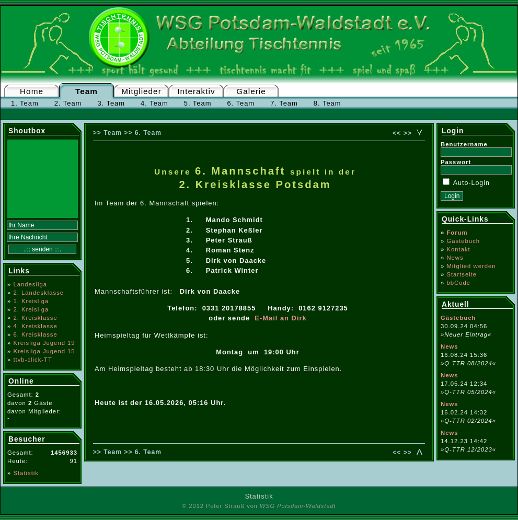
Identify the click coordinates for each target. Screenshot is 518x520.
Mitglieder (141, 91)
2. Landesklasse (38, 293)
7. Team (284, 103)
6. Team (241, 103)
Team (86, 91)
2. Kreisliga (31, 309)
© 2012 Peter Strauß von (259, 506)
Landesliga (30, 284)
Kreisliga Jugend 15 (44, 351)
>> (408, 133)
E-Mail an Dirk (280, 318)
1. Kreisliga (31, 301)
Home (31, 91)
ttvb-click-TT (32, 359)
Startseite (461, 274)
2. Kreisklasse (35, 318)
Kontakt (458, 249)
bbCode (458, 283)
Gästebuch (463, 241)
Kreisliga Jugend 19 (44, 343)
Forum (456, 232)
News (454, 258)
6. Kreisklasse (35, 334)
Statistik (26, 473)
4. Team (154, 103)
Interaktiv (196, 91)
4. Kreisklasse (35, 326)
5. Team (198, 103)
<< (397, 133)
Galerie (251, 91)
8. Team (327, 103)
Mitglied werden (471, 266)
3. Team (111, 103)
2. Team (68, 103)
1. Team (25, 103)
